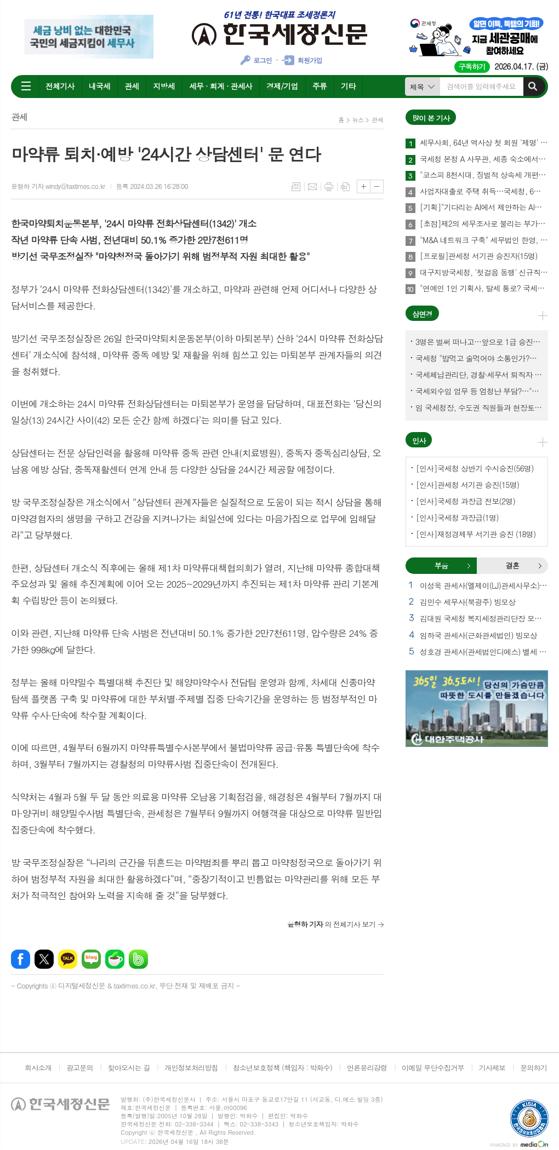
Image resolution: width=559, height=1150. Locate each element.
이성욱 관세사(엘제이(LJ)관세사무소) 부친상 (484, 585)
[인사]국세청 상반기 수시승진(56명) (475, 468)
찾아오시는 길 (129, 1067)
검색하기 (533, 86)
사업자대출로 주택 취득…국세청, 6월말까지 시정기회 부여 (484, 191)
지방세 (163, 86)
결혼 (540, 565)
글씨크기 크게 (363, 186)
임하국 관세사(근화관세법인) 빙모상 (478, 635)
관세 (131, 86)
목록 (295, 186)
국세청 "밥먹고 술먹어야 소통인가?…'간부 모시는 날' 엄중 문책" (479, 358)
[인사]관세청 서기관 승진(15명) (467, 484)
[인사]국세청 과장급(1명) (457, 517)
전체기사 (60, 86)
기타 (348, 86)
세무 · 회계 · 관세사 (220, 86)
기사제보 (491, 1067)
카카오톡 (67, 959)
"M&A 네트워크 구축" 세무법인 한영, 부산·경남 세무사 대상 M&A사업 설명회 (484, 240)
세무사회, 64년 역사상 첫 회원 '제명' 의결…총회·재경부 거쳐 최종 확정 (484, 142)
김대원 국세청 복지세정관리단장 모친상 (484, 618)
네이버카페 (114, 959)
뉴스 (358, 120)
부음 (468, 565)
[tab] (441, 565)
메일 (312, 186)
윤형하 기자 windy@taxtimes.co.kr (58, 186)
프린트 (328, 186)
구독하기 (472, 66)
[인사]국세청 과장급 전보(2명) (465, 501)
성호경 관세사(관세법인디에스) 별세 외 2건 (484, 652)
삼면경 (422, 314)
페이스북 (20, 959)
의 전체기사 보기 (331, 924)
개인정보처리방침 (191, 1067)
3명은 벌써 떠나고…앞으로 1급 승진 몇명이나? (479, 341)
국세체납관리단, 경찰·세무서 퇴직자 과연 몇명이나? (479, 374)
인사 (418, 440)
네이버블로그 (91, 959)
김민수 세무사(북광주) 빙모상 (467, 602)
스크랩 (345, 186)
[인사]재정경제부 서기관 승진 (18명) (475, 533)
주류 (319, 86)
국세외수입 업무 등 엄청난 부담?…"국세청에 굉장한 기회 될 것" (479, 391)
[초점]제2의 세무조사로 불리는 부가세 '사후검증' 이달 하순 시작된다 (484, 224)
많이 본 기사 (430, 118)
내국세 (99, 86)
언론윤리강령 (367, 1067)
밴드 (138, 959)
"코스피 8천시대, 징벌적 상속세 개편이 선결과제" (484, 175)
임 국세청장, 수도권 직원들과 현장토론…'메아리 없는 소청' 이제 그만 (479, 407)
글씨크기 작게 (377, 186)
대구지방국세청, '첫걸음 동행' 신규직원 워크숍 (484, 272)
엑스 (44, 959)
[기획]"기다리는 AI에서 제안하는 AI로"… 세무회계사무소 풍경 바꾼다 (484, 207)
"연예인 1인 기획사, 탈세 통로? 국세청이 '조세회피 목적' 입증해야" (484, 288)
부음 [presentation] (441, 565)
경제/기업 (282, 86)
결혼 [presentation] (512, 565)
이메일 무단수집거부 (433, 1067)
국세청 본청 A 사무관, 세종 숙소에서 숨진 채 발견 (484, 159)
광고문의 (79, 1067)
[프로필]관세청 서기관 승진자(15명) (479, 256)
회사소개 (38, 1067)
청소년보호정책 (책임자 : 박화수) (282, 1067)
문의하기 (533, 1067)
